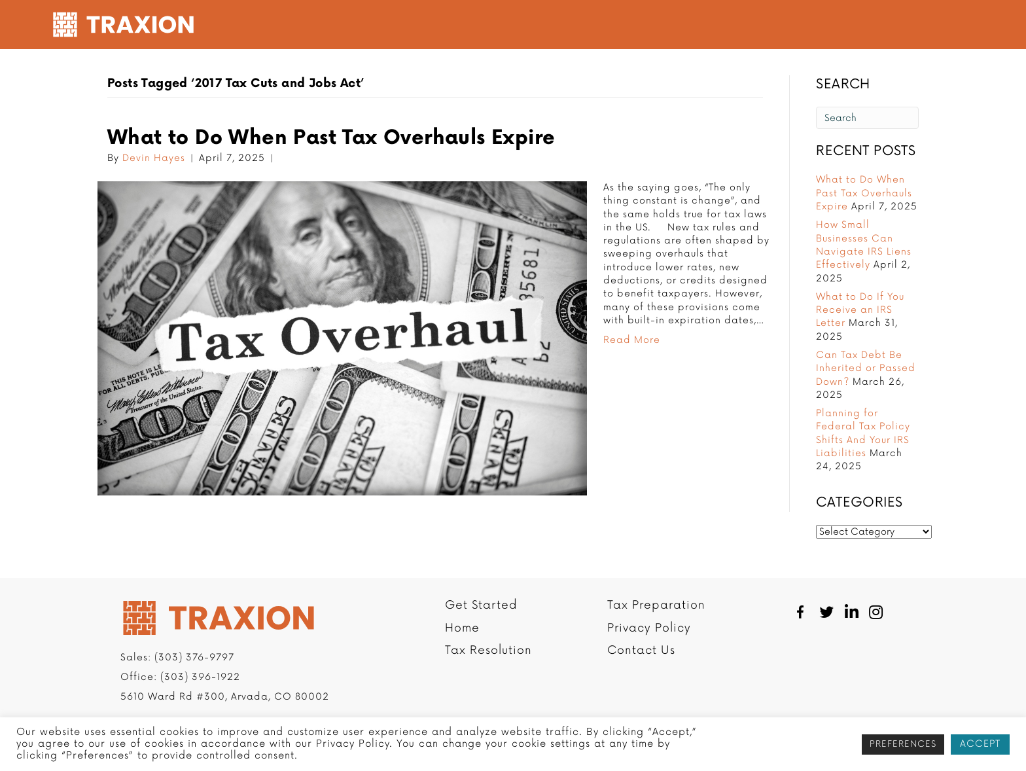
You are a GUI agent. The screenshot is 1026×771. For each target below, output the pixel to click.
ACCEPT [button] (980, 743)
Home (462, 629)
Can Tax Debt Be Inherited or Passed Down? (865, 370)
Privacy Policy (649, 629)
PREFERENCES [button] (903, 744)
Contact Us (641, 651)
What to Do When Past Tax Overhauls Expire (331, 139)
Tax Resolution (484, 24)
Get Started (401, 24)
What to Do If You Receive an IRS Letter (860, 312)
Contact (830, 24)
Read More (631, 341)
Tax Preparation (589, 24)
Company (680, 24)
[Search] (867, 120)
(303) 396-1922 (200, 678)
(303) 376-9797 (194, 658)
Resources (757, 24)
